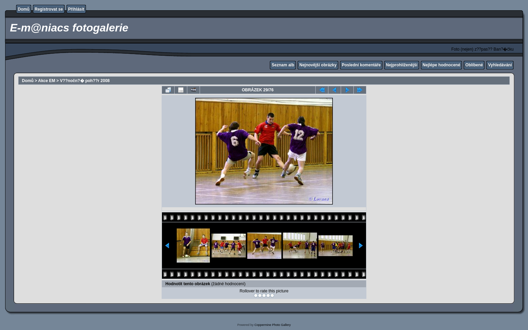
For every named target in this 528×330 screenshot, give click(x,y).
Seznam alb (283, 65)
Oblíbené (474, 65)
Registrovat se (49, 9)
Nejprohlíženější (401, 65)
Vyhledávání (500, 65)
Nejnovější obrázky (318, 65)
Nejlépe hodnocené (441, 65)
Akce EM (46, 80)
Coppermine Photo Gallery (272, 325)
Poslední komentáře (361, 65)
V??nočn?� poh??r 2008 (85, 80)
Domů (23, 9)
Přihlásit (76, 9)
